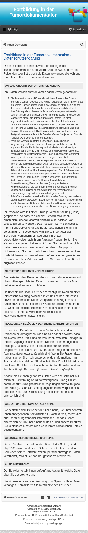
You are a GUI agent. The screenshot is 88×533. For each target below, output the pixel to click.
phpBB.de (59, 519)
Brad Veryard (53, 506)
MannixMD (55, 509)
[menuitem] (13, 29)
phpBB (31, 515)
